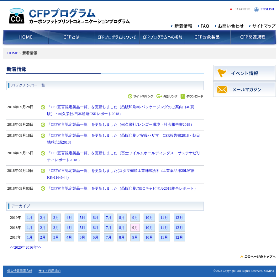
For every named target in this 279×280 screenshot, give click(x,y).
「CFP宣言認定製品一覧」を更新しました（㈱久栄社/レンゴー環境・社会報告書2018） (120, 124)
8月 (122, 217)
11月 (164, 217)
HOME (12, 53)
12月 (179, 217)
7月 (109, 217)
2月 (43, 217)
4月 (69, 217)
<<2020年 (18, 247)
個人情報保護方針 (19, 270)
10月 (149, 217)
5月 (82, 217)
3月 (56, 217)
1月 (30, 217)
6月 (95, 217)
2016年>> (33, 247)
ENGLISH (267, 9)
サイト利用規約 (50, 270)
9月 (135, 217)
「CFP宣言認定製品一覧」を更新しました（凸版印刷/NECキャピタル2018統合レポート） (122, 188)
